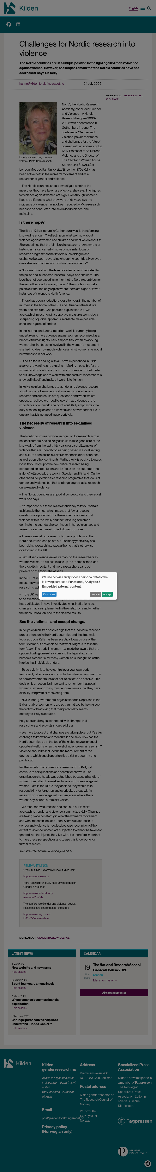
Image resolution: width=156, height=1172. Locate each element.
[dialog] (78, 586)
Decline (95, 594)
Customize (49, 594)
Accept (107, 594)
